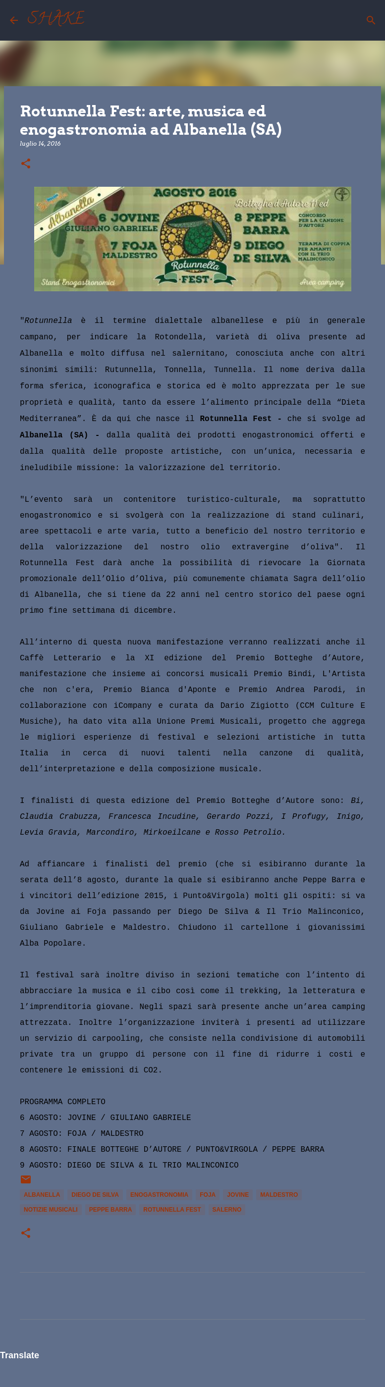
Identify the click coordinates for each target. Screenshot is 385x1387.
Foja (208, 1194)
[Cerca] (98, 20)
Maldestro (279, 1194)
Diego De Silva (95, 1194)
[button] (26, 164)
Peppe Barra (110, 1209)
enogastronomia (159, 1194)
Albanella (42, 1194)
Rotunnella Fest (172, 1209)
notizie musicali (51, 1209)
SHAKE (56, 20)
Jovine (238, 1194)
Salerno (227, 1209)
